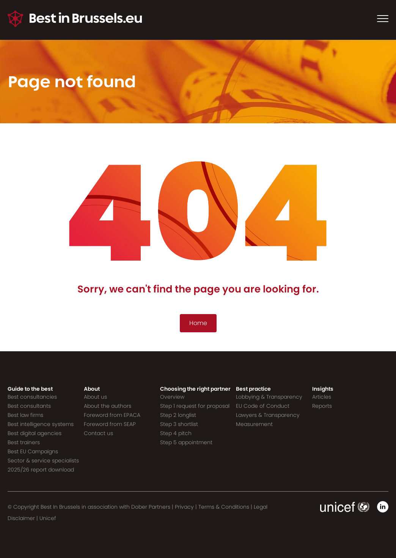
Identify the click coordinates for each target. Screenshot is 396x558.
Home (198, 323)
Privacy (184, 507)
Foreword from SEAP (110, 424)
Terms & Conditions (223, 507)
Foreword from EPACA (112, 415)
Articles (321, 397)
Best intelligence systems (41, 424)
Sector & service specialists (43, 460)
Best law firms (25, 415)
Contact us (98, 433)
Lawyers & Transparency (268, 415)
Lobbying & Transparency (269, 397)
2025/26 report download (41, 469)
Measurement (254, 424)
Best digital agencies (34, 433)
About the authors (107, 406)
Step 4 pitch (176, 433)
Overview (172, 397)
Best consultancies (32, 397)
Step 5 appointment (186, 442)
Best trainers (24, 442)
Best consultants (29, 406)
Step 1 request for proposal (194, 406)
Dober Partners (150, 507)
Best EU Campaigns (33, 451)
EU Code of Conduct (262, 406)
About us (95, 397)
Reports (322, 406)
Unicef (47, 518)
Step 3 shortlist (179, 424)
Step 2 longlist (178, 415)
